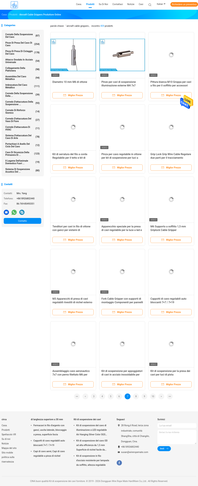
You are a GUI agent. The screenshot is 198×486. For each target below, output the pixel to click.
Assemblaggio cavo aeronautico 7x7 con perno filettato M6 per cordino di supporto (71, 374)
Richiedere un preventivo (184, 4)
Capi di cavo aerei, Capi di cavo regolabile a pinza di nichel (49, 453)
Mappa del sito (9, 448)
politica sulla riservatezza (8, 459)
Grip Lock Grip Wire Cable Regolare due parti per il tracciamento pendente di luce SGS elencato (170, 158)
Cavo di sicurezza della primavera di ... (22, 153)
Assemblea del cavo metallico (22, 77)
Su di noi (6, 439)
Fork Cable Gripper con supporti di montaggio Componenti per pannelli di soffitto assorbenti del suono (122, 302)
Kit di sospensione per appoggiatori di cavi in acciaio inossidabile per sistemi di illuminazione (121, 374)
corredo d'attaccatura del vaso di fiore (22, 120)
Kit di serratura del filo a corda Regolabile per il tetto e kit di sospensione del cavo (69, 158)
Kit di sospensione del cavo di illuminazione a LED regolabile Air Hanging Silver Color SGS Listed (91, 430)
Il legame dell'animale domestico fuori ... (22, 162)
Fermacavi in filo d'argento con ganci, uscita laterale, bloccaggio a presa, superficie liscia (50, 430)
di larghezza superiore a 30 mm (47, 419)
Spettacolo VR (9, 434)
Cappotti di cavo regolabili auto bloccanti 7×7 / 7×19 (49, 442)
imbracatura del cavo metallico (22, 86)
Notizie (5, 443)
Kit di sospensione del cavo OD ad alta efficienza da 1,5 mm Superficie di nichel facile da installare (92, 445)
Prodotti (6, 430)
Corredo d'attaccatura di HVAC (22, 128)
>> (170, 396)
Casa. (4, 425)
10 (153, 396)
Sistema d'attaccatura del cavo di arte (22, 136)
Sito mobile (7, 452)
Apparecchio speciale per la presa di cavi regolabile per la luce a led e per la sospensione (121, 230)
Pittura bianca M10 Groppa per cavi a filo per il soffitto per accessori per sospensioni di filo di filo (170, 85)
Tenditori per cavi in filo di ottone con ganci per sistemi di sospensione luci (71, 230)
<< (77, 396)
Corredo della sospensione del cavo (22, 35)
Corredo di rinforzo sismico (22, 111)
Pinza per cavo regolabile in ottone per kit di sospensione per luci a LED (121, 158)
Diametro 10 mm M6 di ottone (69, 81)
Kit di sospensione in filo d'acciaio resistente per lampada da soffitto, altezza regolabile (92, 460)
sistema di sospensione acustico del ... (22, 170)
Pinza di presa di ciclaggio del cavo (22, 52)
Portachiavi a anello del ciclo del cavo (22, 145)
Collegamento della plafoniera (22, 69)
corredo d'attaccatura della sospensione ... (22, 103)
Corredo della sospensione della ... (22, 94)
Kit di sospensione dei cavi (87, 419)
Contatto (22, 221)
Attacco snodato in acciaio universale (22, 61)
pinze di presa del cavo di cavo (22, 44)
